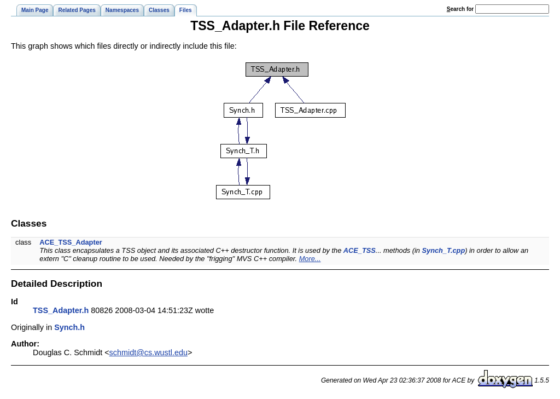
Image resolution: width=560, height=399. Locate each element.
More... (310, 259)
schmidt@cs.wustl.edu (148, 352)
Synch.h (69, 327)
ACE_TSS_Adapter (70, 242)
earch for (460, 9)
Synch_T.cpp (443, 250)
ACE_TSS (359, 250)
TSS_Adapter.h (61, 310)
